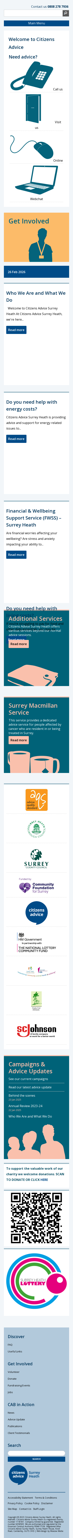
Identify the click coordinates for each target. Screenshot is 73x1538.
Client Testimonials (19, 1433)
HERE (44, 1180)
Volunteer (13, 1372)
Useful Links (15, 1351)
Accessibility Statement (20, 1497)
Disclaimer (47, 1503)
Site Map (12, 1509)
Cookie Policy (32, 1503)
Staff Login (39, 1509)
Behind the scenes (22, 1095)
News (11, 1412)
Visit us (36, 112)
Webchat (36, 183)
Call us (36, 76)
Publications (15, 1426)
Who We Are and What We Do (30, 1116)
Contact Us (25, 1509)
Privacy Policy (15, 1503)
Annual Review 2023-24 (25, 1106)
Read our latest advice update (30, 1087)
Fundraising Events (19, 1385)
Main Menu (36, 23)
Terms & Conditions (46, 1497)
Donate (12, 1378)
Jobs (10, 1392)
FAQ (10, 1344)
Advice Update (16, 1419)
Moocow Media (56, 1531)
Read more (16, 330)
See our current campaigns (28, 1079)
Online (36, 148)
